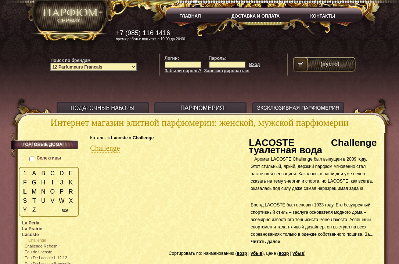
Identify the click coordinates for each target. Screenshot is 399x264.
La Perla (30, 222)
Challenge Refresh (41, 246)
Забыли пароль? (183, 70)
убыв (256, 253)
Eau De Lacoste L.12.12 (46, 258)
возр (242, 253)
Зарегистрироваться (226, 70)
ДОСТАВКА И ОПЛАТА (255, 16)
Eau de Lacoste (38, 252)
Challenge (143, 137)
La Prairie (32, 228)
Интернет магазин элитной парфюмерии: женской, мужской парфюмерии (199, 122)
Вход (254, 64)
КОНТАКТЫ (322, 16)
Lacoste (119, 137)
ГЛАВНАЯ (190, 16)
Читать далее (265, 241)
